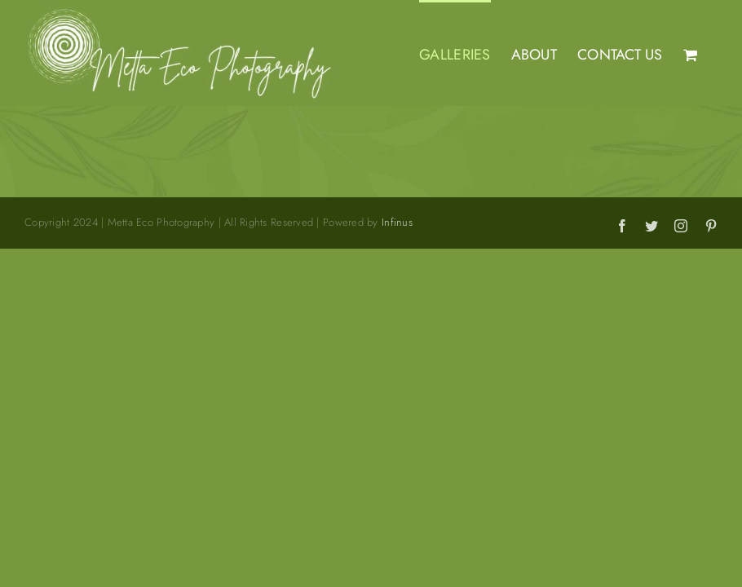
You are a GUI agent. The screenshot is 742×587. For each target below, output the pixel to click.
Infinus (397, 222)
